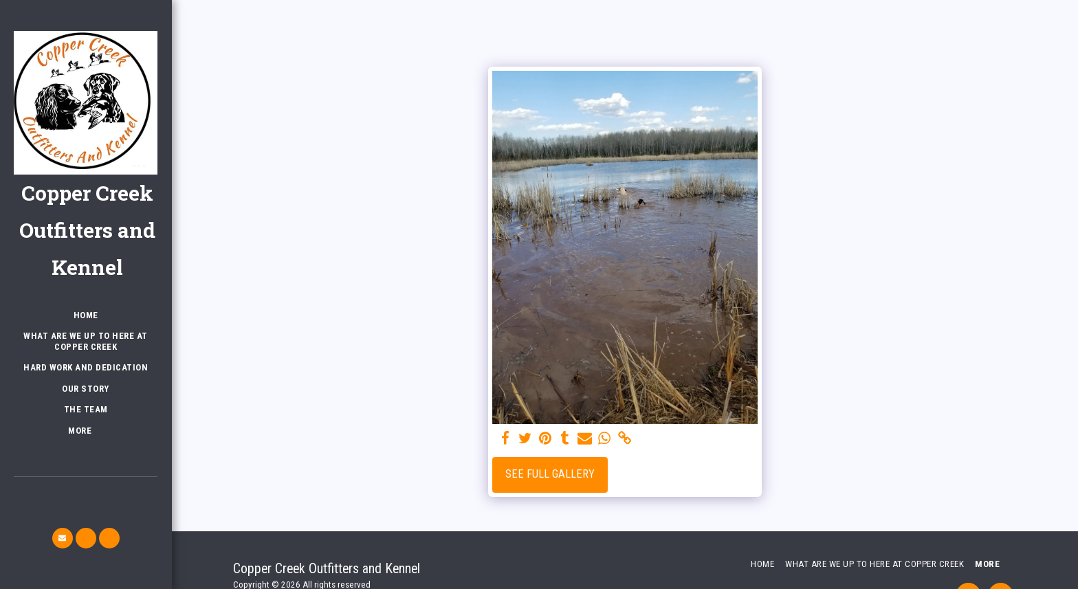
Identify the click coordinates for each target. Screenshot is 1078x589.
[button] (62, 538)
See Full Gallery (550, 473)
